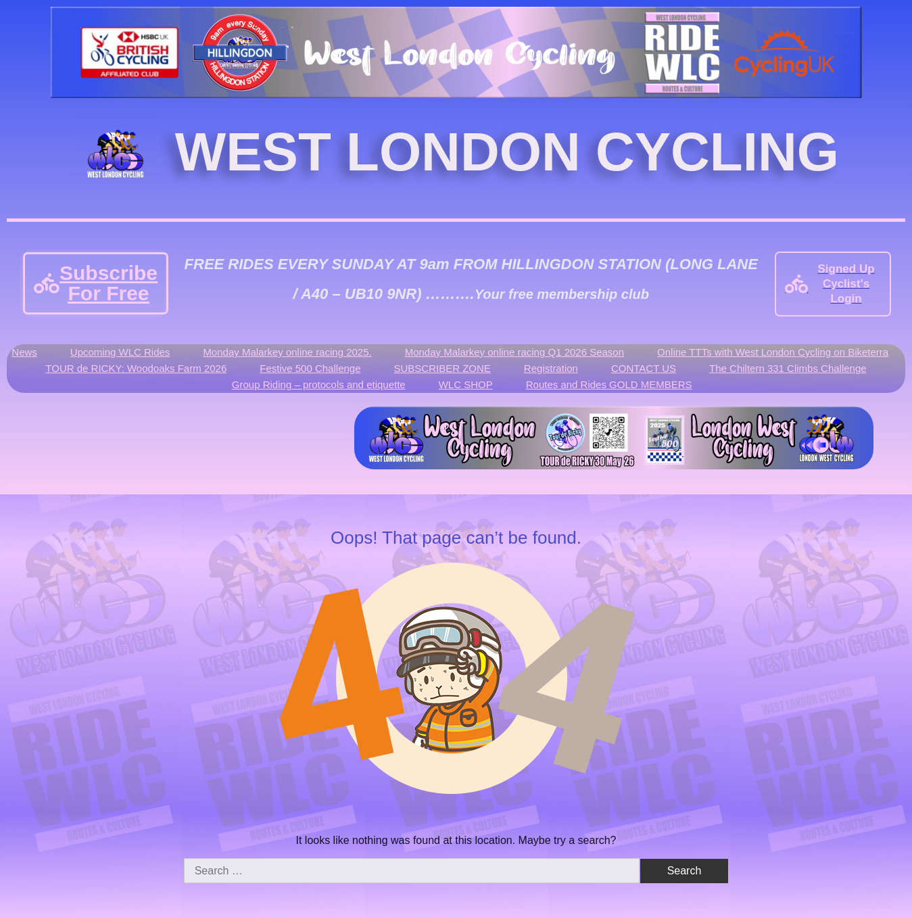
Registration (551, 368)
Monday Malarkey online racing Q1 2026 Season (514, 352)
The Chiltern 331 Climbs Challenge (788, 368)
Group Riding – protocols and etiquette (319, 384)
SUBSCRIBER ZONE (442, 368)
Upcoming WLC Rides (120, 352)
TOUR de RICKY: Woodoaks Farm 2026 (135, 368)
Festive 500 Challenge (310, 368)
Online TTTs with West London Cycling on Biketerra (772, 352)
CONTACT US (643, 368)
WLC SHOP (466, 384)
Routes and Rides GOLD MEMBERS (609, 384)
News (24, 352)
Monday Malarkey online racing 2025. (287, 352)
